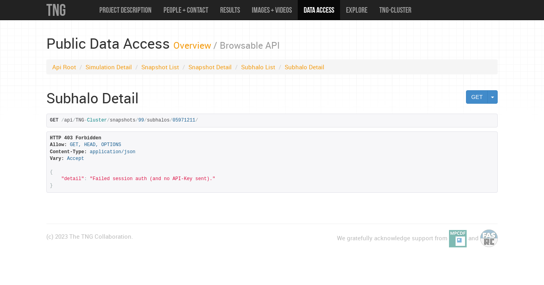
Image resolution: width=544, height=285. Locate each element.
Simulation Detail (109, 67)
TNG (56, 10)
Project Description (125, 10)
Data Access (319, 10)
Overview (192, 45)
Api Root (64, 67)
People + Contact (186, 10)
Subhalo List (258, 67)
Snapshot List (160, 67)
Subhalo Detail (304, 67)
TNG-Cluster (395, 10)
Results (230, 10)
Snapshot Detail (210, 67)
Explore (356, 10)
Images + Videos (272, 10)
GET (477, 97)
